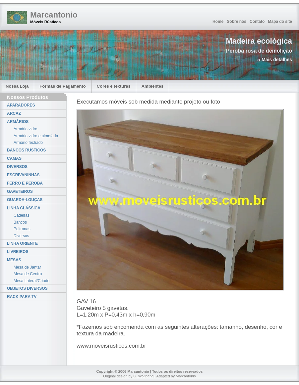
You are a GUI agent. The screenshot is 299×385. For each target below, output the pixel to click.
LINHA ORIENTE (22, 243)
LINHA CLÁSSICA (23, 208)
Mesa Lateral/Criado (31, 280)
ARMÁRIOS (18, 121)
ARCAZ (14, 113)
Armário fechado (28, 142)
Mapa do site (280, 21)
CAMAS (14, 158)
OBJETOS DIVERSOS (27, 288)
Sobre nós (236, 21)
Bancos (20, 222)
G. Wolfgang (143, 376)
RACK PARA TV (21, 296)
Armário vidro (25, 129)
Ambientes (152, 86)
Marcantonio (54, 14)
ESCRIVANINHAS (23, 175)
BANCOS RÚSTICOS (26, 150)
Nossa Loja (17, 86)
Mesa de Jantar (27, 267)
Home (217, 21)
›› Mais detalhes (274, 59)
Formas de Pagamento (62, 86)
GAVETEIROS (20, 191)
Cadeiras (22, 215)
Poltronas (22, 229)
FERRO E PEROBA (25, 183)
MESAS (14, 260)
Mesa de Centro (28, 274)
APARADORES (21, 105)
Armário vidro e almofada (36, 136)
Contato (257, 21)
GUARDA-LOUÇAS (24, 199)
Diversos (21, 236)
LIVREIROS (18, 251)
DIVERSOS (17, 166)
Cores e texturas (114, 86)
